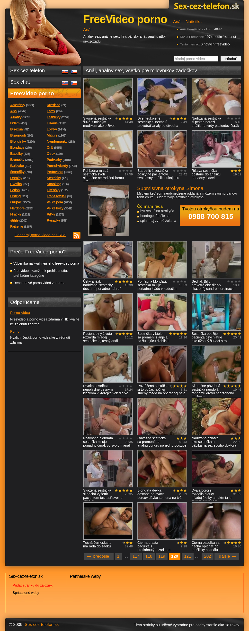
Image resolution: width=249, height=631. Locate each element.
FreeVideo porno (32, 93)
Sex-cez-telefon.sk (206, 5)
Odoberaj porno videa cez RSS (40, 235)
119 (161, 556)
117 (136, 556)
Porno (14, 331)
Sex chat (20, 82)
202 (207, 556)
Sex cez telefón (27, 70)
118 (148, 556)
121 (187, 556)
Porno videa (20, 313)
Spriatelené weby (26, 593)
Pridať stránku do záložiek (33, 585)
